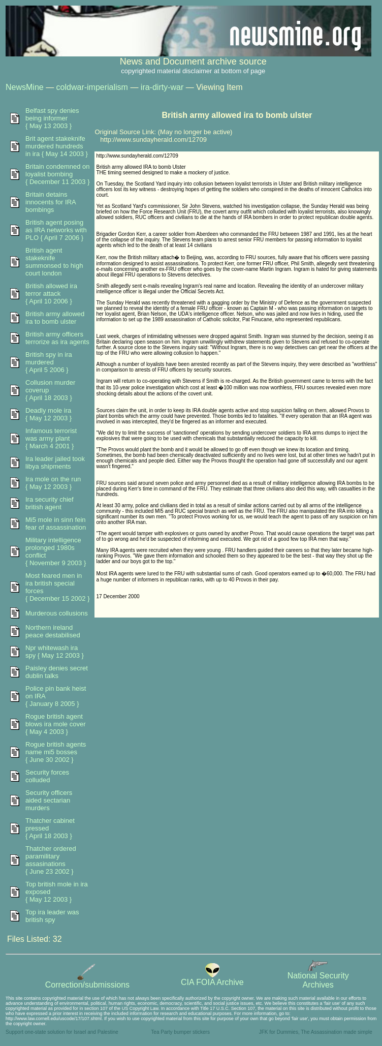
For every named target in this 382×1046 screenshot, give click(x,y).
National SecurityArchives (318, 976)
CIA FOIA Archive (212, 979)
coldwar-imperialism (92, 87)
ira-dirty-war (162, 87)
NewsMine (25, 87)
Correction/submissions (87, 981)
